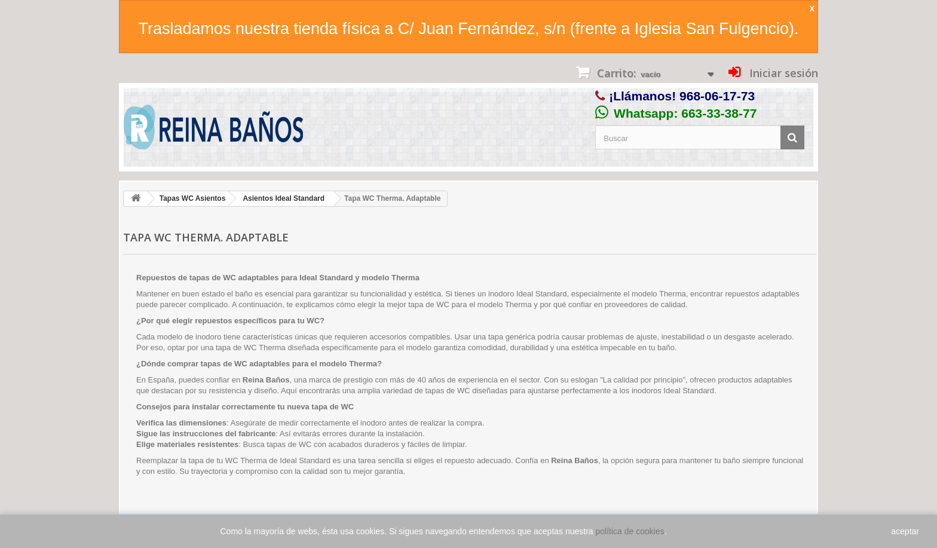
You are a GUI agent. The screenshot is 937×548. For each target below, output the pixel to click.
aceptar (905, 531)
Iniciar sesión (782, 73)
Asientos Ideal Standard (283, 198)
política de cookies (630, 531)
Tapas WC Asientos (193, 198)
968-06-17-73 (717, 96)
